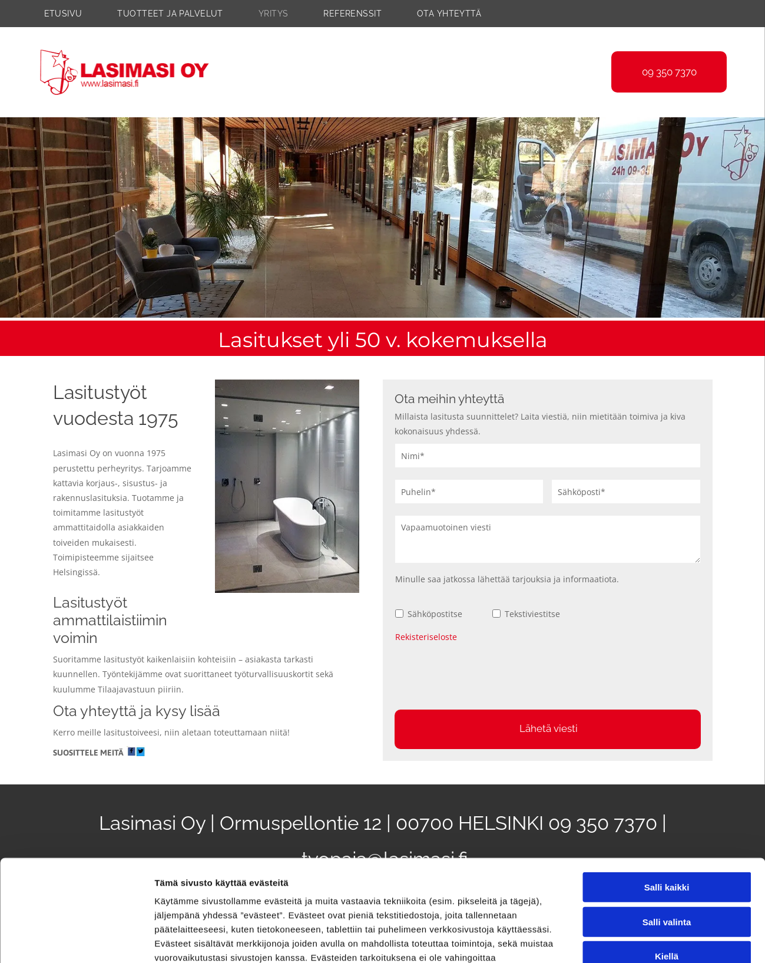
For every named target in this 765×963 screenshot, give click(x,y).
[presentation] (484, 674)
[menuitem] (75, 13)
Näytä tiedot (629, 940)
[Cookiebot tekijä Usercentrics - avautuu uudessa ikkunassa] (76, 940)
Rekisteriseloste (426, 636)
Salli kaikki (667, 782)
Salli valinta (667, 816)
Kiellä (666, 851)
